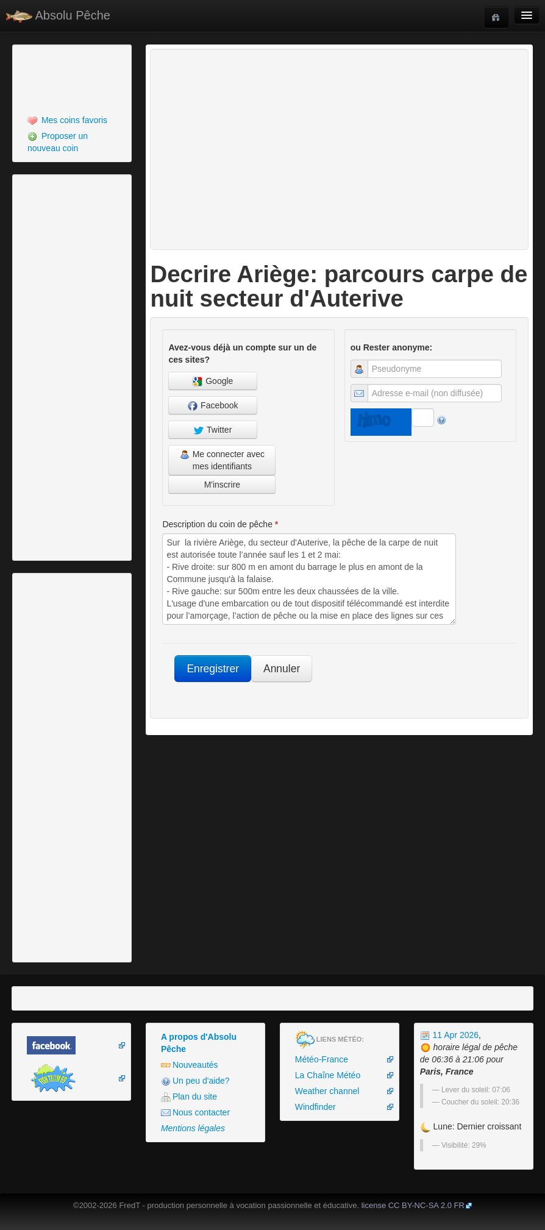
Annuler (281, 669)
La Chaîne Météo (327, 1075)
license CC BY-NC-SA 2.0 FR (413, 1205)
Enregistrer (213, 669)
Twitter (213, 430)
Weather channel (327, 1091)
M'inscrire (222, 484)
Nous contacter (195, 1112)
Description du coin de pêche (220, 524)
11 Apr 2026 (449, 1035)
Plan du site (189, 1097)
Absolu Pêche (58, 16)
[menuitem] (71, 120)
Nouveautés (189, 1065)
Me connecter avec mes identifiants (222, 460)
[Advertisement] (82, 78)
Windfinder (315, 1107)
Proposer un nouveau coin (57, 142)
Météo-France (321, 1059)
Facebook (213, 405)
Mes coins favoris (67, 120)
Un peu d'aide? (195, 1081)
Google (213, 381)
